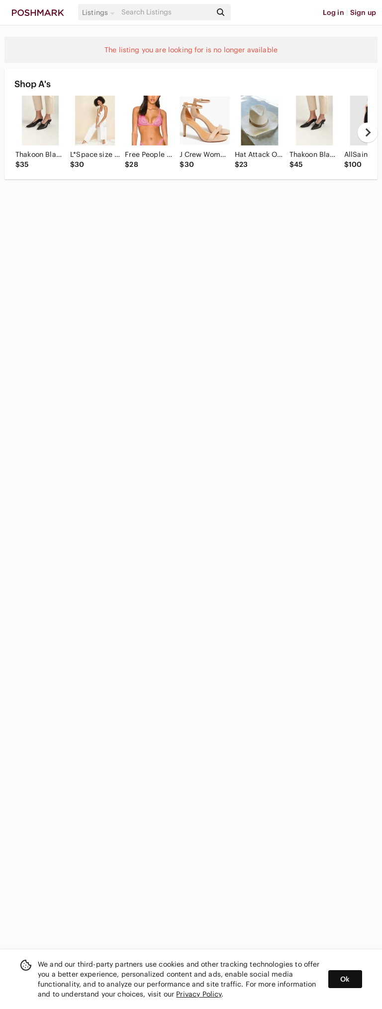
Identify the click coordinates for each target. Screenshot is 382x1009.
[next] (368, 132)
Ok (345, 979)
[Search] (165, 12)
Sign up (363, 12)
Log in (333, 12)
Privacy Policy (198, 994)
